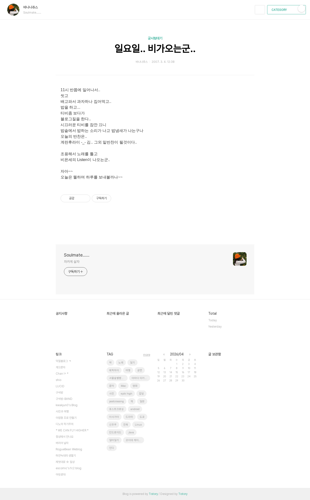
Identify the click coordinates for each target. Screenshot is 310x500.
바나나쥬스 (33, 7)
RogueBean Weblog (69, 449)
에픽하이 (114, 370)
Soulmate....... (76, 255)
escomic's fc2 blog (68, 468)
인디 (111, 448)
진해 (125, 424)
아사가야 (114, 417)
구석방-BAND (64, 399)
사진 (111, 393)
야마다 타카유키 (140, 378)
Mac (123, 385)
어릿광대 (60, 474)
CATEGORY (287, 10)
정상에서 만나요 (64, 436)
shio (58, 380)
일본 (142, 401)
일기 (132, 362)
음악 (111, 385)
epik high (126, 393)
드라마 (129, 417)
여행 (128, 370)
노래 (120, 362)
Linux (138, 424)
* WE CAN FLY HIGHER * (72, 430)
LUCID (60, 386)
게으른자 (60, 367)
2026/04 (177, 354)
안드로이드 (115, 432)
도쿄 (142, 417)
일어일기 (114, 440)
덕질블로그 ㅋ (63, 361)
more (146, 354)
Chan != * (62, 373)
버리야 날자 (62, 443)
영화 (135, 385)
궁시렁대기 (155, 38)
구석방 (59, 392)
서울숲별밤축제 (117, 378)
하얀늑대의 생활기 (66, 455)
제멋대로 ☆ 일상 (65, 462)
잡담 (141, 393)
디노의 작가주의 (64, 424)
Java (131, 432)
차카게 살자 (71, 262)
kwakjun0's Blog (67, 405)
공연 (139, 370)
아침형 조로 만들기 (66, 417)
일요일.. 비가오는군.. (155, 49)
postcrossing (116, 401)
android (135, 409)
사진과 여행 (62, 411)
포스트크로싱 (116, 409)
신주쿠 (112, 424)
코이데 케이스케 (134, 440)
